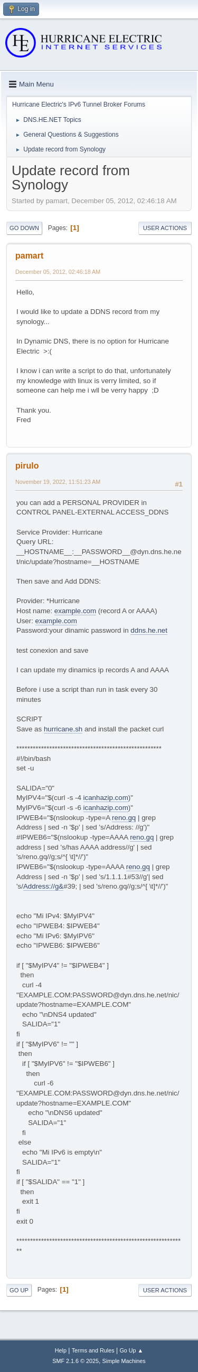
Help (61, 1350)
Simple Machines (124, 1361)
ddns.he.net (148, 630)
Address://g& (43, 886)
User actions (165, 228)
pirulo (27, 465)
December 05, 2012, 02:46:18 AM (57, 272)
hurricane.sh (63, 729)
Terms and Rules (93, 1350)
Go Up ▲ (131, 1350)
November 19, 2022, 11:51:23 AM (57, 482)
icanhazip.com (105, 798)
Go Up (19, 1290)
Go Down (24, 228)
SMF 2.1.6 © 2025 (75, 1361)
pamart (29, 255)
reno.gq (124, 818)
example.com (75, 611)
